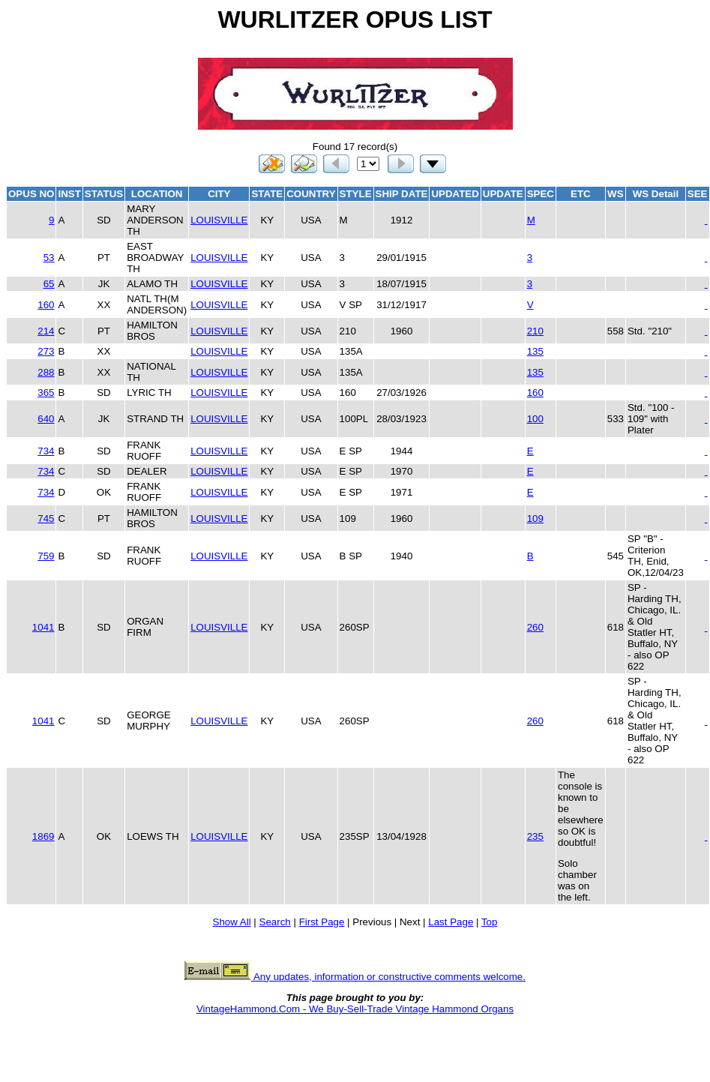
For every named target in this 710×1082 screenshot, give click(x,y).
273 (45, 351)
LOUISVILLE (218, 220)
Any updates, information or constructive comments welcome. (355, 976)
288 (45, 372)
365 (45, 392)
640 (45, 418)
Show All (232, 922)
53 (49, 257)
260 (535, 627)
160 (45, 304)
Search (275, 922)
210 (535, 331)
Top (489, 922)
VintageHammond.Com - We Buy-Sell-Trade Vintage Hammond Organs (355, 1009)
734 (45, 451)
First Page (322, 922)
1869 (43, 836)
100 (535, 418)
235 (535, 836)
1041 (43, 627)
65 (49, 283)
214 (45, 331)
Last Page (450, 922)
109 (535, 518)
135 (535, 351)
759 (45, 556)
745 (45, 518)
